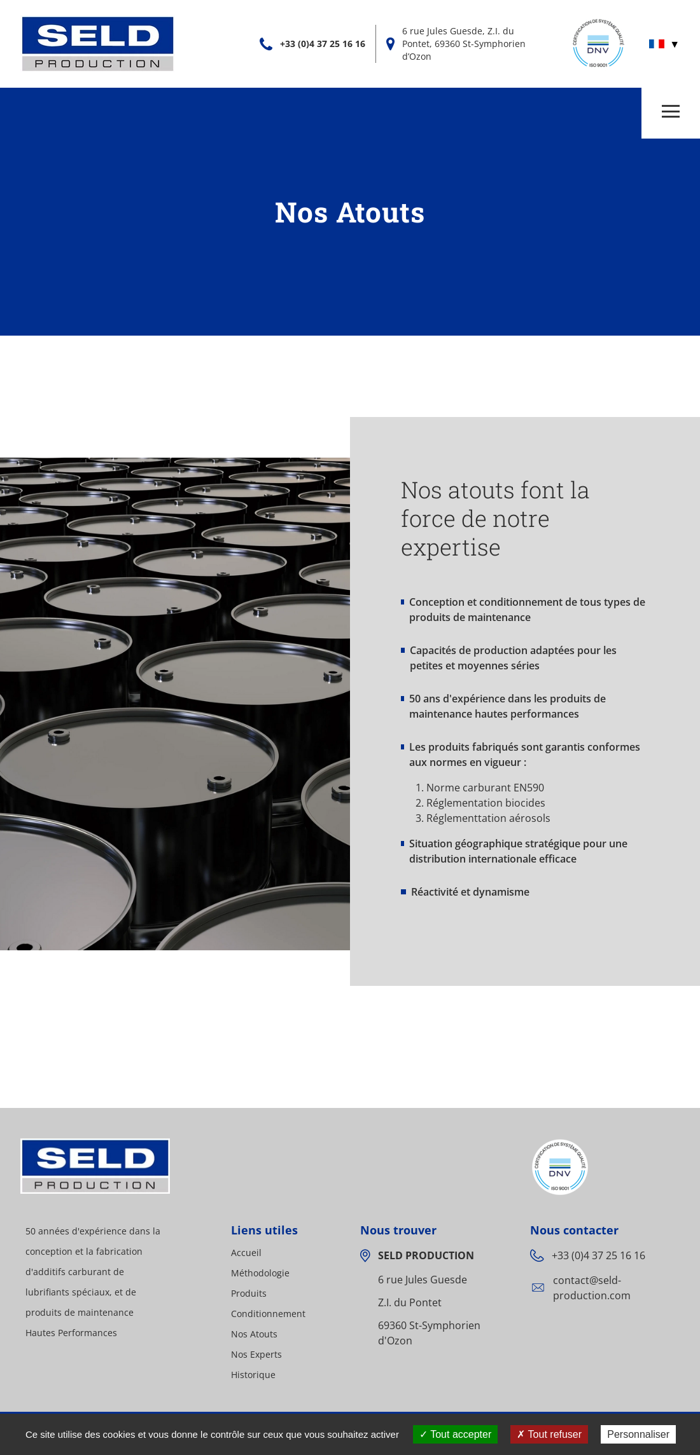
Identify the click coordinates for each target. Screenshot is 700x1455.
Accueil (246, 1253)
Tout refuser (549, 1434)
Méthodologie (260, 1273)
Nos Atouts (254, 1334)
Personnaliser (638, 1434)
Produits (249, 1293)
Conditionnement (268, 1314)
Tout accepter (455, 1434)
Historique (253, 1375)
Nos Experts (256, 1354)
